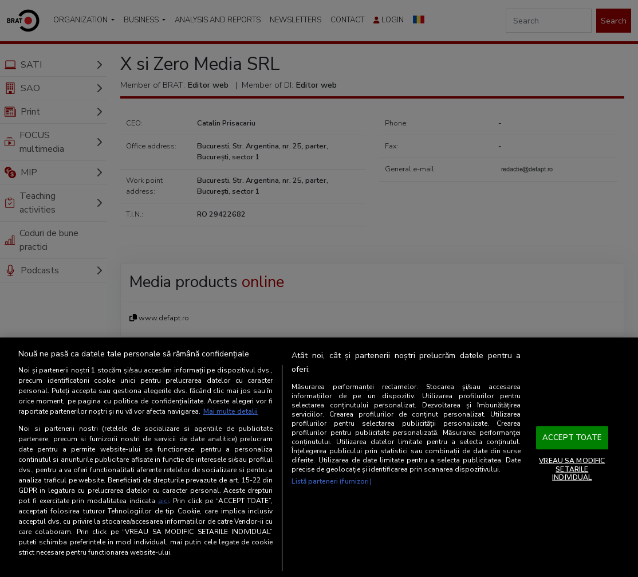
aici (163, 500)
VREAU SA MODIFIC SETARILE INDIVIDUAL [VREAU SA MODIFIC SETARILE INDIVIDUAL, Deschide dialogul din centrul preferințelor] (572, 469)
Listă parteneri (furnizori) (331, 481)
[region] (319, 457)
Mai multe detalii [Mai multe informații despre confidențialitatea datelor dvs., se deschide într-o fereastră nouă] (230, 411)
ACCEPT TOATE (572, 437)
